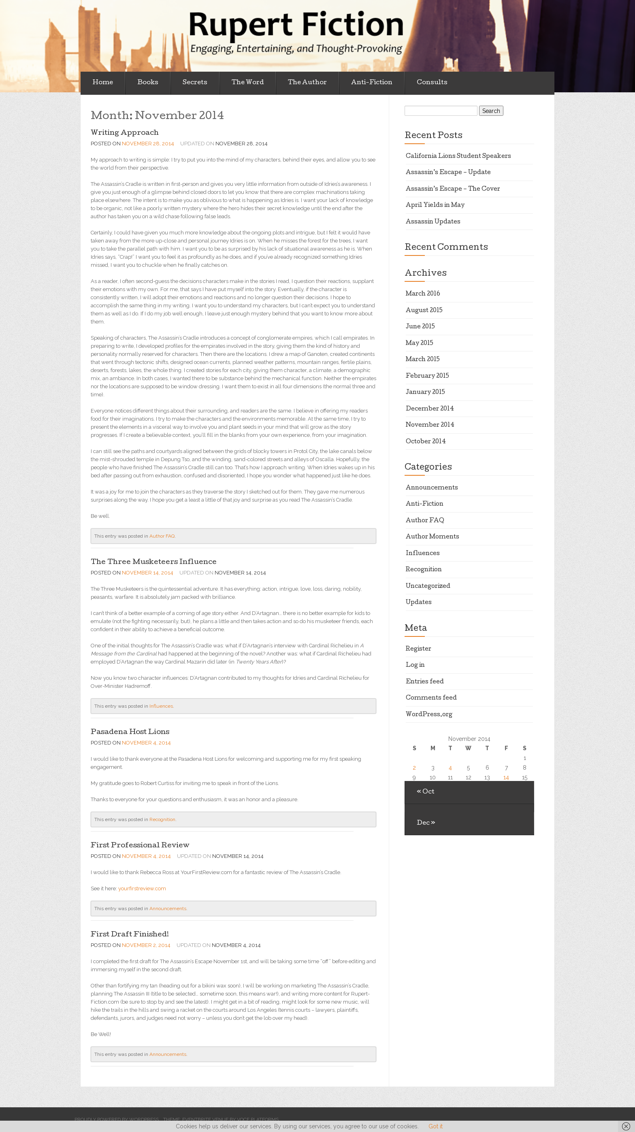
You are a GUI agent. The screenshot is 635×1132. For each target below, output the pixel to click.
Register (418, 649)
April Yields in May (435, 206)
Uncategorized (428, 586)
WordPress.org (429, 715)
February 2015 (427, 376)
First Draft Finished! (130, 935)
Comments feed (431, 698)
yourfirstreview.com (142, 888)
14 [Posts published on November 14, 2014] (506, 777)
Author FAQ (162, 536)
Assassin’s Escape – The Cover (453, 189)
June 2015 (420, 327)
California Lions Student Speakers (458, 157)
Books (147, 83)
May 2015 (419, 344)
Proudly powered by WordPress (117, 1119)
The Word (248, 83)
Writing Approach (125, 133)
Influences (161, 706)
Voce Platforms (258, 1119)
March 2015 (423, 360)
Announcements (167, 908)
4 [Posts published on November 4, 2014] (450, 767)
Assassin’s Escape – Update (448, 173)
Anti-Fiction (371, 83)
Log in (415, 665)
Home (103, 83)
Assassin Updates (433, 222)
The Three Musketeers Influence (154, 562)
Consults (432, 83)
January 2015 (425, 393)
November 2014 (430, 425)
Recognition (162, 819)
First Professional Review (140, 846)
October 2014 (426, 442)
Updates (419, 603)
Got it (435, 1126)
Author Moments (432, 537)
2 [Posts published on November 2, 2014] (414, 767)
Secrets (195, 83)
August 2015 (424, 311)
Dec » (426, 823)
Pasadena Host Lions (130, 732)
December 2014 (430, 409)
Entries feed (425, 682)
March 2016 (423, 294)
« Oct (426, 792)
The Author (307, 83)
